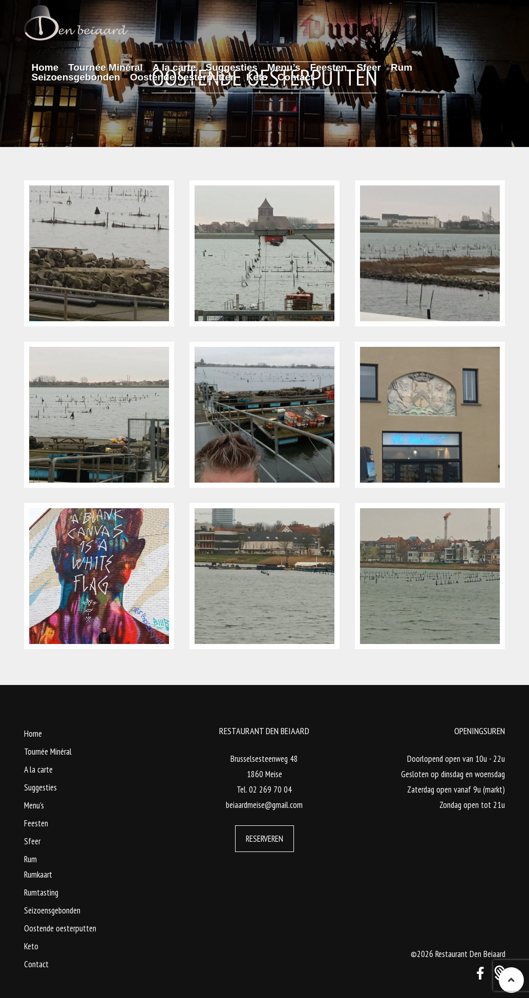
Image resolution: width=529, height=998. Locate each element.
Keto (31, 946)
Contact (36, 964)
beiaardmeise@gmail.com (264, 804)
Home (33, 733)
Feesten (36, 823)
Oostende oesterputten (60, 928)
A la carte (38, 769)
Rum (30, 859)
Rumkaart (38, 874)
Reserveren (264, 838)
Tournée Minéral (48, 751)
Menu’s (34, 805)
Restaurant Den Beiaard (470, 954)
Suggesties (40, 787)
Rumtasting (41, 892)
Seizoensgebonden (52, 910)
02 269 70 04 (270, 789)
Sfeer (32, 841)
